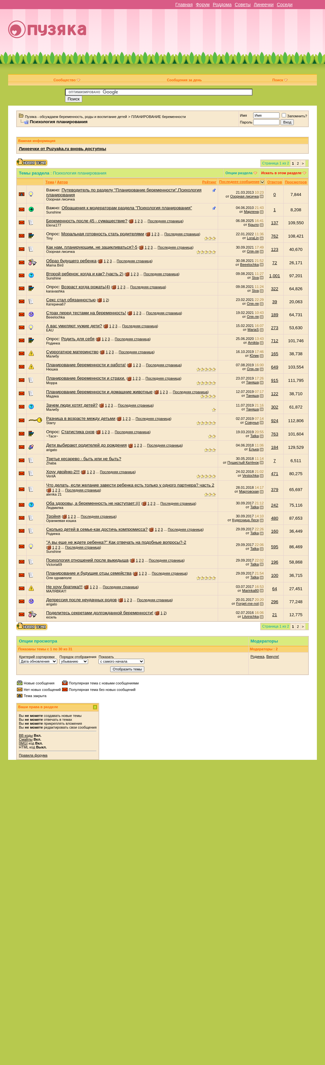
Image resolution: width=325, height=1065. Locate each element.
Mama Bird (54, 265)
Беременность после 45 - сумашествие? (86, 220)
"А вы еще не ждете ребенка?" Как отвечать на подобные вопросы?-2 (116, 542)
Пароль (246, 122)
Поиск (280, 80)
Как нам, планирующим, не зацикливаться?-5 (91, 247)
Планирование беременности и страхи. (85, 378)
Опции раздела (239, 173)
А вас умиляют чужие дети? (74, 325)
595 (274, 546)
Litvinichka (250, 616)
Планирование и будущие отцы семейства (89, 573)
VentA (51, 476)
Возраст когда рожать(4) (85, 286)
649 (274, 367)
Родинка (53, 343)
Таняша (252, 382)
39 (274, 301)
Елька (254, 449)
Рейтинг (209, 182)
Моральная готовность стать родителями (102, 233)
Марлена (251, 212)
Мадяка (52, 396)
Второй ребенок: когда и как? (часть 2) (85, 273)
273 (274, 327)
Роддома (222, 4)
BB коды (26, 735)
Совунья (252, 422)
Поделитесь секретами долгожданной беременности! (99, 612)
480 (274, 518)
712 (274, 340)
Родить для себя (77, 338)
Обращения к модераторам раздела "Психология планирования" (126, 207)
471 (274, 473)
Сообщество (66, 80)
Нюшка (52, 369)
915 (274, 380)
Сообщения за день (184, 80)
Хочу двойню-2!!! (63, 471)
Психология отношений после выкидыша (87, 560)
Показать (106, 657)
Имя (243, 115)
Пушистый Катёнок (243, 462)
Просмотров (296, 182)
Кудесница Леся (245, 520)
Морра (51, 383)
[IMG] (23, 743)
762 (274, 236)
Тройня (53, 516)
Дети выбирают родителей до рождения (86, 445)
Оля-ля (253, 251)
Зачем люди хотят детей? (72, 405)
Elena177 (53, 225)
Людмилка (54, 508)
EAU (50, 330)
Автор (62, 182)
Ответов (274, 182)
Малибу (52, 356)
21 (274, 614)
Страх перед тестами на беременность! (86, 312)
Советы (243, 4)
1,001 (274, 275)
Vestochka (250, 475)
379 (274, 489)
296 (274, 601)
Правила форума (33, 755)
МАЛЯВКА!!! (56, 591)
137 (274, 222)
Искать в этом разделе (281, 173)
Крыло (253, 225)
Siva (255, 277)
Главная (183, 4)
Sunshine (53, 212)
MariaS (253, 329)
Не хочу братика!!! (64, 586)
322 (274, 288)
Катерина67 (56, 304)
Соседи (284, 4)
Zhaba (51, 463)
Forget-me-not (247, 603)
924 (274, 420)
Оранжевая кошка (61, 521)
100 (274, 575)
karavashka (55, 291)
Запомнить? (294, 116)
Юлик (254, 355)
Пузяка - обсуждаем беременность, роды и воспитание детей (76, 117)
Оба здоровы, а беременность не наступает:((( (93, 503)
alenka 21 (54, 494)
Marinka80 (250, 590)
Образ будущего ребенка (71, 260)
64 (274, 588)
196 (274, 562)
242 (274, 505)
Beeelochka (249, 264)
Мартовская (249, 491)
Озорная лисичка (60, 199)
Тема (50, 182)
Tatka (254, 436)
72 (274, 262)
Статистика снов (77, 431)
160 (274, 531)
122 (274, 393)
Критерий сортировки (37, 657)
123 (274, 249)
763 (274, 434)
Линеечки (264, 4)
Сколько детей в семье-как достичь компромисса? (97, 529)
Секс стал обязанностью (71, 299)
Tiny (49, 238)
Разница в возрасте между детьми (80, 418)
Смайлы (25, 739)
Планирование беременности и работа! (86, 364)
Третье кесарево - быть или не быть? (83, 458)
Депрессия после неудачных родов (81, 599)
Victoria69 (54, 564)
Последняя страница (165, 221)
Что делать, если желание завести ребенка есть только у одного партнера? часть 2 (130, 485)
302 (274, 407)
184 (274, 447)
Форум (203, 4)
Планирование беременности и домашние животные (99, 391)
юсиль (51, 617)
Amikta (253, 342)
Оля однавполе (59, 578)
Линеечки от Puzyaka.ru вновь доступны (62, 148)
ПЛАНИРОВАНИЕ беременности (158, 117)
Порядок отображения (77, 657)
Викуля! (272, 656)
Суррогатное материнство (72, 351)
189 (274, 314)
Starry (51, 423)
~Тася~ (52, 436)
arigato (51, 450)
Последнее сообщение (239, 182)
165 (274, 353)
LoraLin (253, 238)
